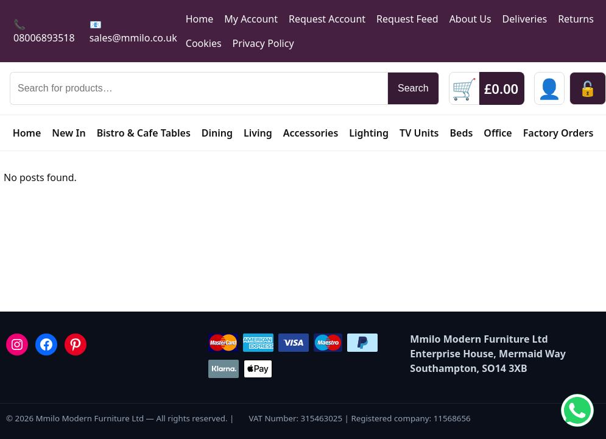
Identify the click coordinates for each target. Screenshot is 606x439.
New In (68, 133)
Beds (461, 133)
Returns (576, 19)
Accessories (311, 133)
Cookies (204, 43)
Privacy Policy (263, 43)
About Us (470, 19)
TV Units (419, 133)
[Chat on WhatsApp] (577, 410)
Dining (217, 133)
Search (413, 88)
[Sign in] (549, 88)
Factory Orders (558, 133)
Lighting (369, 133)
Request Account (327, 19)
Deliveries (525, 19)
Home (200, 19)
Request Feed (407, 19)
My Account (251, 19)
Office (498, 133)
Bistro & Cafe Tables (144, 133)
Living (258, 133)
